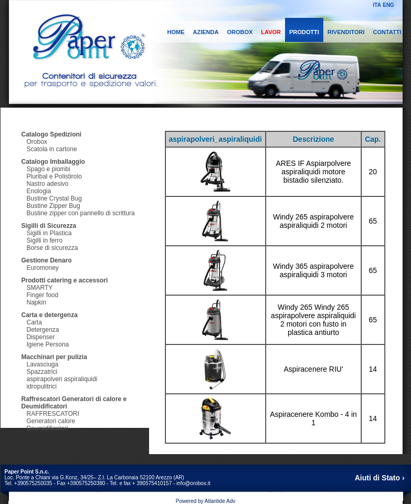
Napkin (36, 302)
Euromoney (43, 267)
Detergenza (43, 329)
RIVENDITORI (346, 32)
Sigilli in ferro (45, 240)
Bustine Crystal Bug (54, 198)
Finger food (43, 295)
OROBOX (239, 32)
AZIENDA (206, 32)
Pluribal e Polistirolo (54, 176)
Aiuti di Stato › (380, 478)
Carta (34, 322)
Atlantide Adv (220, 501)
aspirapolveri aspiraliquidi (62, 379)
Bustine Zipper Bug (53, 205)
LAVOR (271, 32)
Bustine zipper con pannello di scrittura (81, 213)
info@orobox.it (193, 483)
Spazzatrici (42, 371)
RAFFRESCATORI (53, 413)
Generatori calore (51, 421)
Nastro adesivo (48, 183)
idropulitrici (42, 386)
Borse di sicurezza (52, 247)
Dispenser (41, 337)
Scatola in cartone (52, 149)
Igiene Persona (48, 344)
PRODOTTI (304, 32)
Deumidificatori (47, 428)
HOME (176, 32)
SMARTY (40, 287)
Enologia (39, 191)
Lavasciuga (43, 364)
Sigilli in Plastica (49, 233)
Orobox (37, 141)
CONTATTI (387, 32)
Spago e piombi (48, 169)
